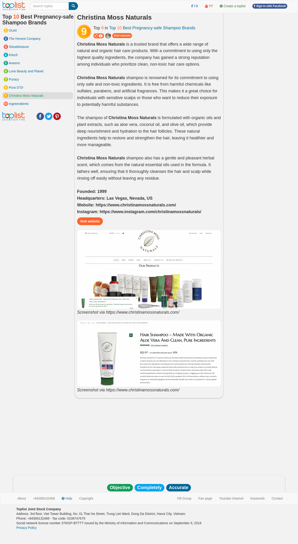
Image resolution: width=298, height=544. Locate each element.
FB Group (184, 498)
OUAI (13, 30)
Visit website (122, 35)
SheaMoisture (19, 47)
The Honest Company (25, 38)
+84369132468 (44, 498)
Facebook (40, 116)
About (21, 498)
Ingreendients (19, 104)
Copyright (86, 498)
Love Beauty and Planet (26, 71)
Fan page (205, 498)
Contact (277, 498)
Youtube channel (231, 498)
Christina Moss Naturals (26, 95)
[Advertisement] (149, 435)
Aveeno (14, 63)
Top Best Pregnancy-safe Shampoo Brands (152, 28)
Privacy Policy (26, 528)
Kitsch (13, 55)
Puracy (14, 79)
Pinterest (57, 116)
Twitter (48, 116)
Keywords (257, 498)
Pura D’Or (16, 87)
